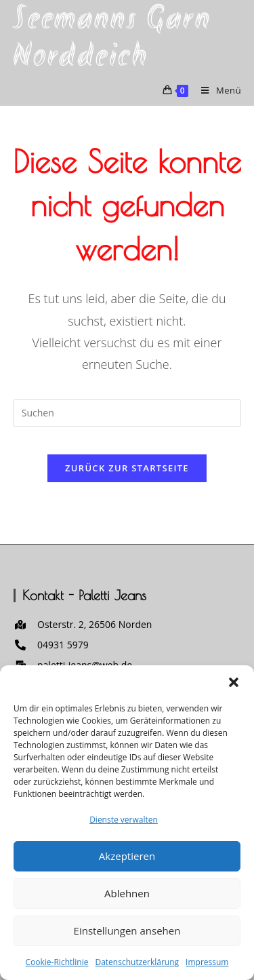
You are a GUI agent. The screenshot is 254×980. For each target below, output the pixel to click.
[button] (233, 682)
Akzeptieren (127, 856)
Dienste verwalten (123, 819)
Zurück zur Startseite (127, 468)
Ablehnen (127, 893)
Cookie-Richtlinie (57, 962)
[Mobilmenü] (216, 90)
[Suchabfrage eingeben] (127, 413)
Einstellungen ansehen (127, 930)
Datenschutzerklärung (137, 962)
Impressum (207, 962)
